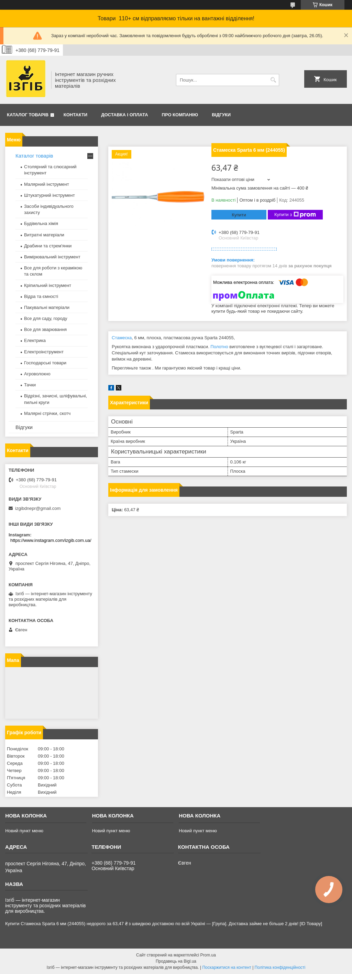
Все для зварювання (45, 329)
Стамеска (122, 337)
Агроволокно (37, 373)
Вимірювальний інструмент (52, 256)
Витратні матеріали (44, 234)
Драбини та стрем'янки (48, 245)
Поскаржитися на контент (226, 967)
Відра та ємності (41, 296)
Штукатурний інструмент (49, 195)
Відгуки (221, 114)
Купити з (295, 215)
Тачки (30, 384)
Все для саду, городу (45, 318)
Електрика (35, 340)
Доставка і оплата (124, 114)
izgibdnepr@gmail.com (37, 508)
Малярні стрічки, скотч (47, 413)
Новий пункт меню (24, 830)
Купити (239, 214)
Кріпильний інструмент (47, 285)
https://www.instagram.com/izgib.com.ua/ (50, 540)
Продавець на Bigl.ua (176, 961)
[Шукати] (273, 80)
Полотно (219, 346)
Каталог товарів (27, 114)
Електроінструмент (44, 351)
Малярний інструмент (46, 184)
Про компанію (180, 114)
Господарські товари (45, 362)
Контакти (76, 114)
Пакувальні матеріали (46, 307)
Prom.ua (208, 955)
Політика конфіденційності (280, 967)
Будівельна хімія (41, 223)
